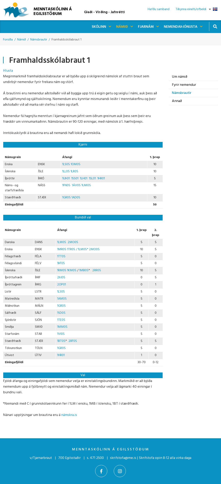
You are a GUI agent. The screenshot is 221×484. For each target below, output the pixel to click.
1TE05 (61, 320)
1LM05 (61, 242)
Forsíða (8, 39)
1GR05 (66, 197)
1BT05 (61, 341)
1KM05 (71, 270)
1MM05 (62, 327)
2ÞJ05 (61, 277)
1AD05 (76, 197)
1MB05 (83, 270)
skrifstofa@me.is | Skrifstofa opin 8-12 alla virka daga (150, 458)
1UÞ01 (66, 178)
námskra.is (69, 415)
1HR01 (101, 178)
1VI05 (61, 334)
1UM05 (86, 185)
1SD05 (61, 313)
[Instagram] (120, 471)
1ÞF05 (61, 263)
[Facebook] (101, 471)
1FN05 (66, 185)
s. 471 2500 (95, 458)
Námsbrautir (38, 39)
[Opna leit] (215, 26)
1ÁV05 (76, 185)
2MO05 (73, 242)
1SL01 (92, 178)
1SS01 (74, 178)
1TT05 (61, 256)
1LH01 (83, 178)
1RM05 (61, 270)
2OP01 (61, 284)
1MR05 (62, 249)
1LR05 (74, 171)
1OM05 (75, 164)
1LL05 (66, 171)
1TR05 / (72, 249)
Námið (21, 39)
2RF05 (72, 341)
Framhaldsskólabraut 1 (66, 39)
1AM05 (62, 298)
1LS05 (66, 164)
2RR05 (96, 270)
